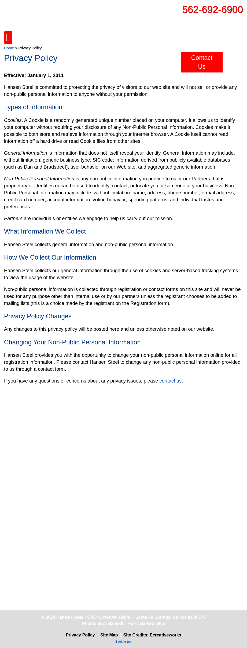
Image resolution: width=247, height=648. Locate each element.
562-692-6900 (212, 9)
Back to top (124, 641)
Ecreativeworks (165, 635)
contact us (170, 381)
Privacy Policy (80, 635)
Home (9, 48)
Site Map (109, 635)
